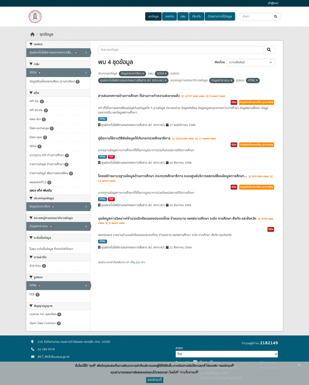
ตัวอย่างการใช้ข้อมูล (220, 16)
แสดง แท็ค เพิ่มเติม (41, 191)
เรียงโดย (220, 62)
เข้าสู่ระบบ (273, 3)
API (128, 262)
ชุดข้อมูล (153, 16)
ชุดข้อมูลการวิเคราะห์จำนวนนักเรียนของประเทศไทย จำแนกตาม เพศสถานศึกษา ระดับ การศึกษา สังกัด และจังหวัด (177, 218)
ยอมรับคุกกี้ (154, 380)
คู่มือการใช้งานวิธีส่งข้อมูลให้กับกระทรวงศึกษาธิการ (134, 138)
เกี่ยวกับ (196, 16)
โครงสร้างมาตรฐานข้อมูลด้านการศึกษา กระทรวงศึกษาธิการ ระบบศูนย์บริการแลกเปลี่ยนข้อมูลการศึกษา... (173, 176)
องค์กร (169, 16)
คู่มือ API (140, 262)
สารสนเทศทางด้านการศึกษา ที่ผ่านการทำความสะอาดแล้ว (139, 96)
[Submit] (276, 16)
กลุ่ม (183, 16)
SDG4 (233, 102)
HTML (103, 119)
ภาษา (179, 348)
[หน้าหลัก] (32, 34)
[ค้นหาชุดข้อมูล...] (260, 16)
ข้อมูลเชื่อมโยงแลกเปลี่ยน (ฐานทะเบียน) (256, 102)
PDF (111, 157)
